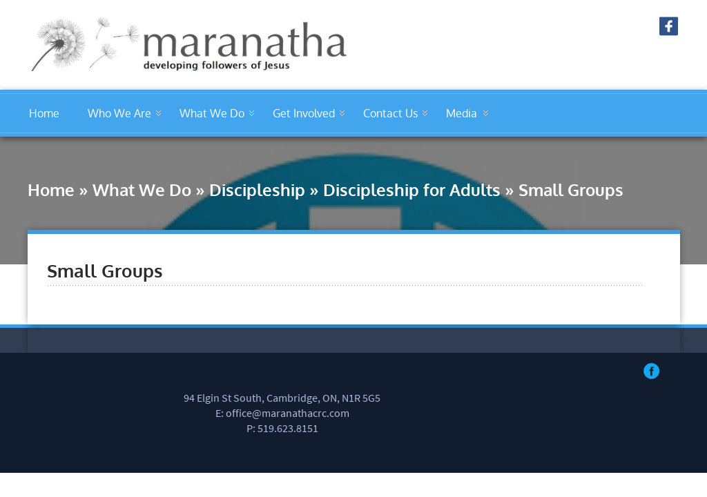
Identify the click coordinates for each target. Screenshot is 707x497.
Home (44, 113)
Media (461, 113)
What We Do (212, 113)
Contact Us (390, 113)
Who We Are (119, 113)
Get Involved (304, 113)
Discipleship (257, 189)
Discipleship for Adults (412, 189)
